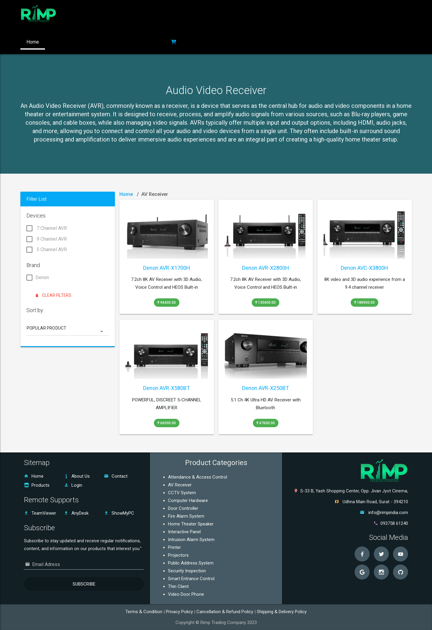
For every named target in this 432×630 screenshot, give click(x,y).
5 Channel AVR (46, 250)
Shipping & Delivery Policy (282, 611)
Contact (116, 476)
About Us (77, 476)
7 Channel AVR (46, 229)
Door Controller (183, 508)
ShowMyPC (119, 513)
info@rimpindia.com (388, 512)
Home (126, 194)
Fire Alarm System (186, 516)
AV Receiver (180, 485)
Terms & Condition (144, 611)
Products (37, 485)
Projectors (178, 555)
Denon (37, 278)
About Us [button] (60, 42)
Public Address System (191, 563)
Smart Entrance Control (191, 578)
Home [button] (32, 42)
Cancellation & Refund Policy (225, 611)
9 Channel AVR (46, 239)
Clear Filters (53, 295)
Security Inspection (187, 571)
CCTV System (182, 492)
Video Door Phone (186, 594)
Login (73, 485)
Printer (174, 547)
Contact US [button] (124, 42)
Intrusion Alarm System (191, 539)
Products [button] (91, 42)
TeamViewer (40, 513)
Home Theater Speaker (191, 524)
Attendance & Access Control (197, 477)
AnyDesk (76, 513)
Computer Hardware (188, 500)
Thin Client (178, 586)
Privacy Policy (180, 611)
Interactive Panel (184, 531)
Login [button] (154, 42)
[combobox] (68, 330)
